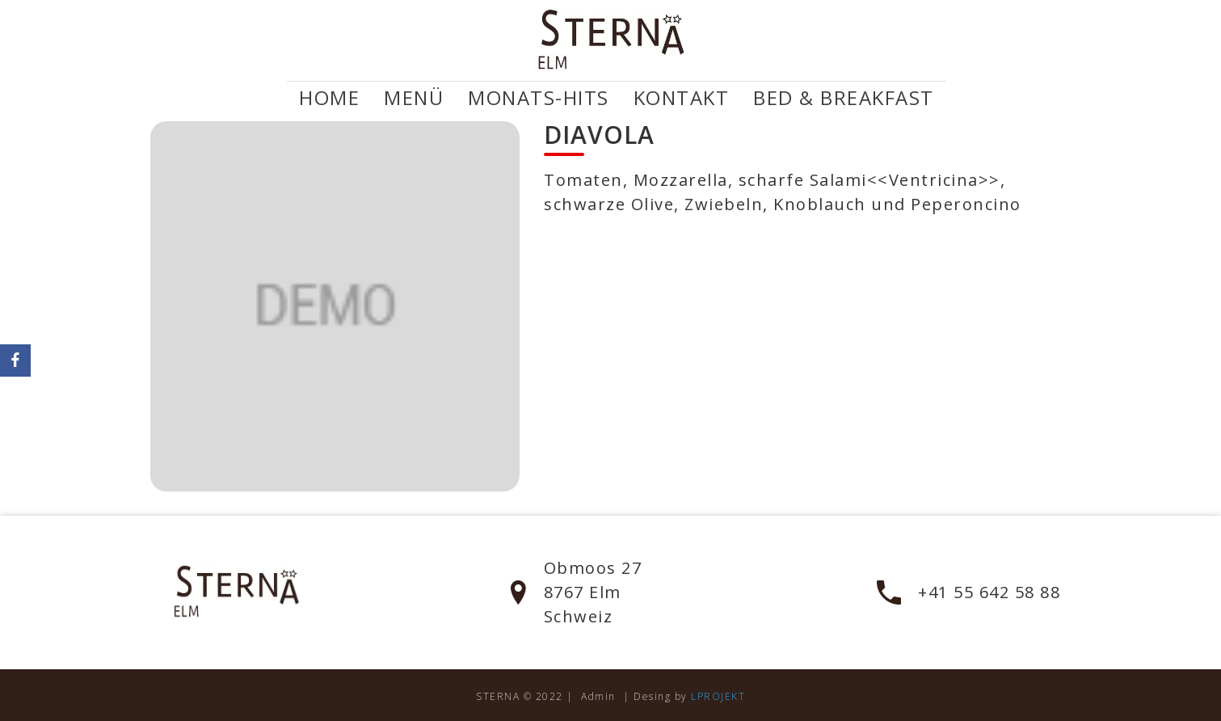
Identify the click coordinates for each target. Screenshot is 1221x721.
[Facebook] (15, 360)
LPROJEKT (718, 696)
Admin (598, 696)
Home (329, 98)
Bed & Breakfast (843, 98)
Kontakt (682, 98)
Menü (414, 98)
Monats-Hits (538, 98)
